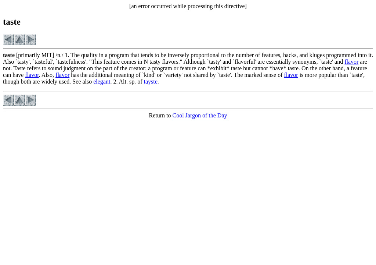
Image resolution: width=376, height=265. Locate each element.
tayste (151, 81)
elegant (101, 81)
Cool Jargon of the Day (199, 115)
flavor (351, 62)
